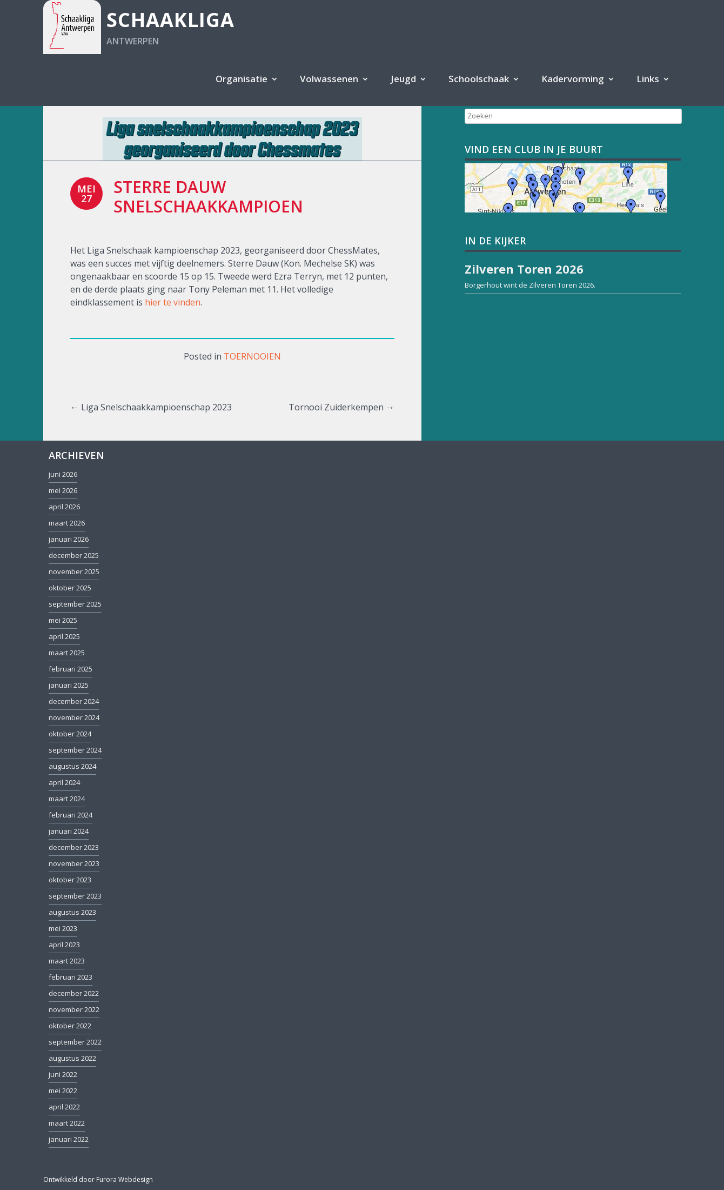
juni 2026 (63, 474)
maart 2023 (67, 961)
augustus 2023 (72, 912)
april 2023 (64, 944)
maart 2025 (67, 652)
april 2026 (64, 506)
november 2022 (74, 1009)
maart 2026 (67, 523)
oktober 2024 (70, 734)
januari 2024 (69, 831)
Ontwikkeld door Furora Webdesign (98, 1179)
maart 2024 (67, 798)
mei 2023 (63, 928)
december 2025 (74, 555)
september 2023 (75, 896)
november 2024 (74, 717)
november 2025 (74, 571)
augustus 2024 (72, 766)
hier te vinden (172, 302)
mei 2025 (63, 620)
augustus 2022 (72, 1058)
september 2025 (75, 604)
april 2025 (64, 636)
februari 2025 (70, 669)
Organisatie (241, 78)
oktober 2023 (70, 880)
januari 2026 (69, 539)
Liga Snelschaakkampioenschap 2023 (151, 407)
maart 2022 (67, 1123)
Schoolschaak (478, 78)
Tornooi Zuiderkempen (341, 407)
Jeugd (403, 78)
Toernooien (252, 356)
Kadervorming (572, 78)
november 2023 (74, 863)
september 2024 (75, 750)
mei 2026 (63, 490)
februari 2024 (70, 815)
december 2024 (74, 701)
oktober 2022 (70, 1026)
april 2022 (64, 1107)
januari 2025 (69, 685)
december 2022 (74, 993)
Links (647, 78)
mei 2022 (63, 1090)
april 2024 (64, 782)
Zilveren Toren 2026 (561, 285)
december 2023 (74, 847)
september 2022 (75, 1042)
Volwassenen (329, 78)
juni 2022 (63, 1074)
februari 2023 (70, 977)
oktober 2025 (70, 588)
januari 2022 (69, 1139)
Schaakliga (170, 19)
